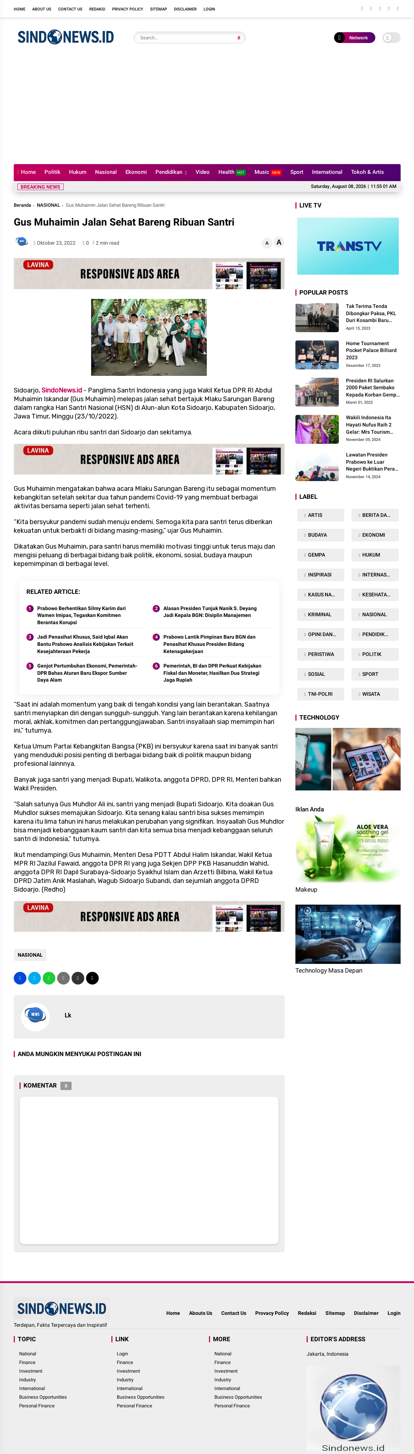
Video (203, 172)
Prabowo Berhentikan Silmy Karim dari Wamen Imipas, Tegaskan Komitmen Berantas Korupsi (81, 615)
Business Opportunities (43, 1397)
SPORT (370, 674)
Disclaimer (185, 9)
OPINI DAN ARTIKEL (325, 634)
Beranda (22, 205)
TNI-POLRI (320, 694)
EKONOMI (373, 535)
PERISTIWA (320, 654)
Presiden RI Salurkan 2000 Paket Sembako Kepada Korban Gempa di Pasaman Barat (372, 388)
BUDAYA (317, 535)
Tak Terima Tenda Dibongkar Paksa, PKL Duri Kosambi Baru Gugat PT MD (371, 313)
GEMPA (316, 555)
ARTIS (314, 515)
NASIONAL (48, 205)
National (27, 1353)
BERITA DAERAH (379, 515)
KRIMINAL (319, 614)
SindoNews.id (62, 390)
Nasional (106, 172)
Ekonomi (136, 172)
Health (232, 172)
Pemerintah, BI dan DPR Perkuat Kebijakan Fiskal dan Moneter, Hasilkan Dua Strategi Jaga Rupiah (212, 673)
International (327, 172)
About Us (41, 9)
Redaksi (97, 9)
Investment (30, 1371)
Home (19, 9)
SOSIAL (316, 674)
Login (209, 9)
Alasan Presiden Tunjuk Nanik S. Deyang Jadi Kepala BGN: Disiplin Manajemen (210, 611)
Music (268, 172)
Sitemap (158, 9)
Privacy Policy (127, 9)
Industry (27, 1379)
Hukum (77, 172)
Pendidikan (168, 172)
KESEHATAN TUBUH (379, 594)
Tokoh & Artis (367, 172)
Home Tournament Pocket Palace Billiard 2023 (371, 350)
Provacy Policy (272, 1313)
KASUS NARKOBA (325, 594)
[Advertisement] (207, 109)
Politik (52, 172)
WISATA (370, 694)
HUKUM (370, 555)
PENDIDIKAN (376, 634)
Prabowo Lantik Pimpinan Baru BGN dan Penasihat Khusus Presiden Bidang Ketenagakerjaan (209, 644)
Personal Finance (37, 1405)
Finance (27, 1362)
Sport (296, 172)
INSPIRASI (319, 575)
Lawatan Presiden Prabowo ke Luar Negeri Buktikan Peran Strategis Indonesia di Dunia (372, 462)
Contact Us (70, 9)
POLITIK (371, 654)
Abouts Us (200, 1313)
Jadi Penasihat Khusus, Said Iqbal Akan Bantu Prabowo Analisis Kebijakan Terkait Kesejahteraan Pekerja (85, 644)
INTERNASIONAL (379, 575)
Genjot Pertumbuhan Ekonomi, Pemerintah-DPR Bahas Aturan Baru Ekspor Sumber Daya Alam (87, 673)
